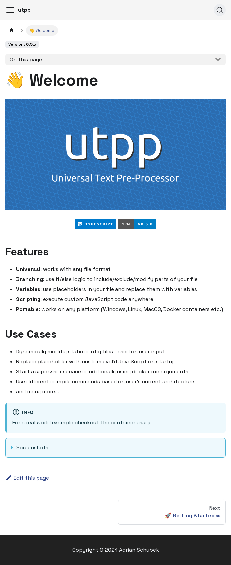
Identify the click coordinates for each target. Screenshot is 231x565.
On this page (26, 59)
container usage (131, 422)
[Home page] (11, 30)
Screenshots (32, 447)
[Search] (220, 10)
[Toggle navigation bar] (10, 10)
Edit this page (27, 477)
